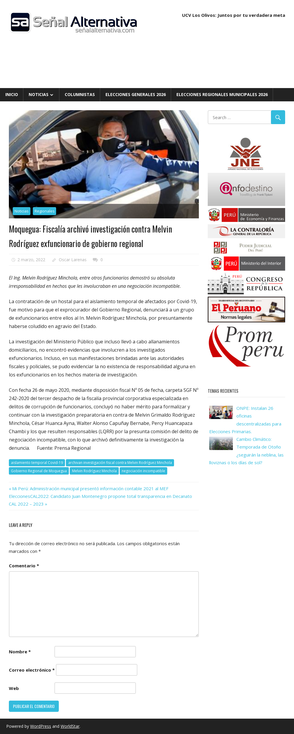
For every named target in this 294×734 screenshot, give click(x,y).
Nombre (20, 652)
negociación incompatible (143, 470)
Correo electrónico (32, 670)
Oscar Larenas (73, 259)
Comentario (24, 566)
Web (14, 688)
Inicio (11, 94)
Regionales (45, 211)
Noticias (38, 94)
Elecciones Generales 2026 (135, 94)
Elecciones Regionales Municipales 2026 (222, 94)
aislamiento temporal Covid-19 (37, 462)
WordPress (40, 726)
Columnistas (80, 94)
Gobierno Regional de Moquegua (39, 470)
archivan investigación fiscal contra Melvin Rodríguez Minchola (120, 462)
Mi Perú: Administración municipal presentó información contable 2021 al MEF (90, 488)
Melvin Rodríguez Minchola (94, 470)
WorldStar (70, 726)
